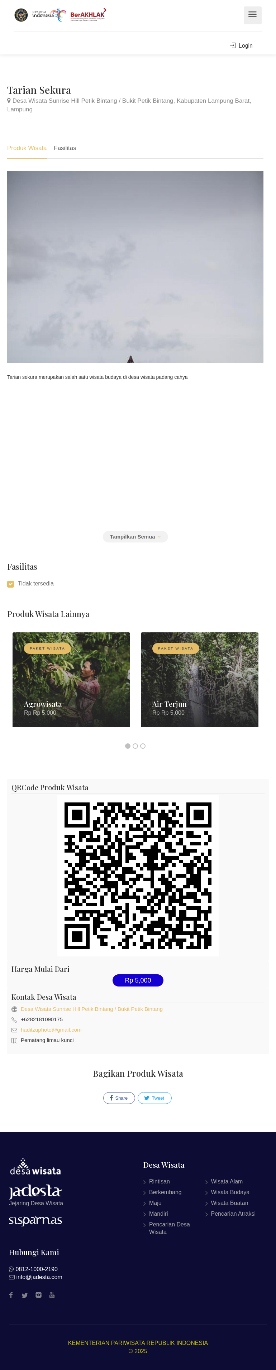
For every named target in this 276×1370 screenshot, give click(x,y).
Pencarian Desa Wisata (169, 1228)
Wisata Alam (227, 1181)
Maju (155, 1203)
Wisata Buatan (229, 1203)
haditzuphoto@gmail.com (51, 1030)
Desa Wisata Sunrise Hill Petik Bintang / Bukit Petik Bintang (92, 1009)
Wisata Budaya (230, 1192)
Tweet (154, 1098)
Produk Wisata (27, 148)
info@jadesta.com (39, 1277)
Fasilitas (65, 148)
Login (241, 46)
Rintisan (159, 1181)
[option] (71, 685)
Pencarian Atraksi (233, 1214)
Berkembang (165, 1192)
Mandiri (158, 1214)
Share (119, 1098)
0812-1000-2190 (36, 1269)
